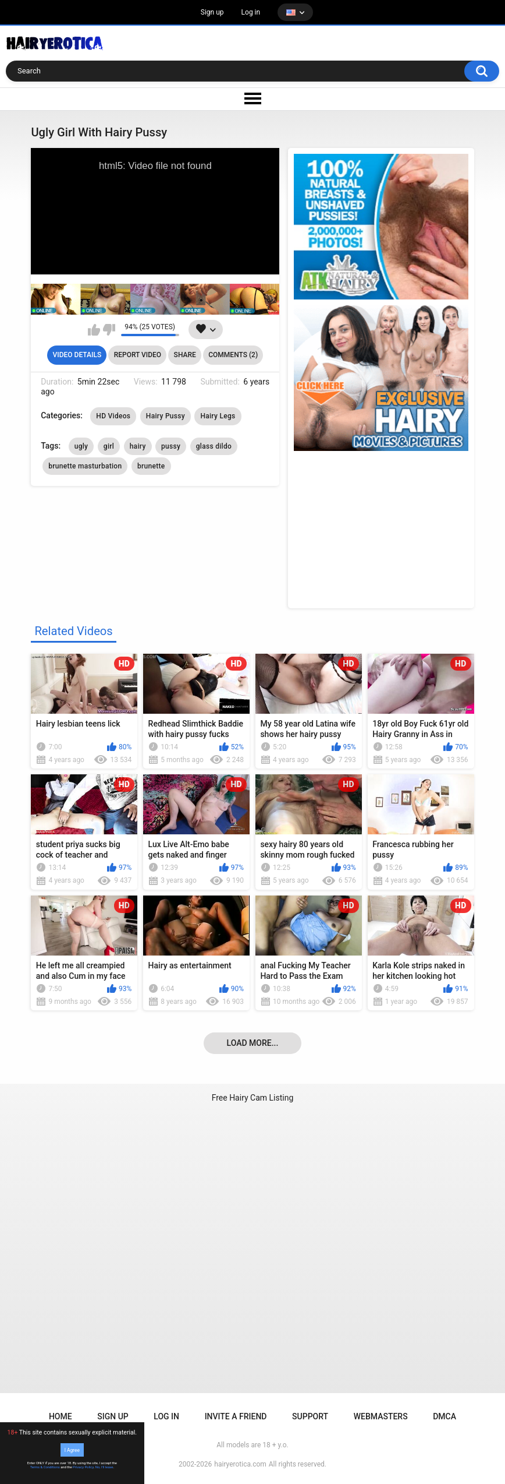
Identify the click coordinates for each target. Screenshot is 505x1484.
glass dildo (214, 446)
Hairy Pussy (165, 416)
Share (185, 355)
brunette (151, 466)
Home (60, 1416)
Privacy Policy (83, 1467)
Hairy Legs (217, 416)
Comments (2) (233, 355)
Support (310, 1416)
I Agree (72, 1450)
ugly (81, 446)
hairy (138, 446)
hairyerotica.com (240, 1464)
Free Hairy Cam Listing (253, 1097)
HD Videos (113, 416)
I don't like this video (109, 330)
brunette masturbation (85, 466)
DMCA (444, 1416)
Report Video (137, 355)
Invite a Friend (236, 1416)
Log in (251, 12)
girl (109, 446)
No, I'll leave (104, 1467)
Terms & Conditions (45, 1467)
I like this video (94, 330)
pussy (170, 446)
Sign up (212, 12)
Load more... (253, 1043)
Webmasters (381, 1416)
